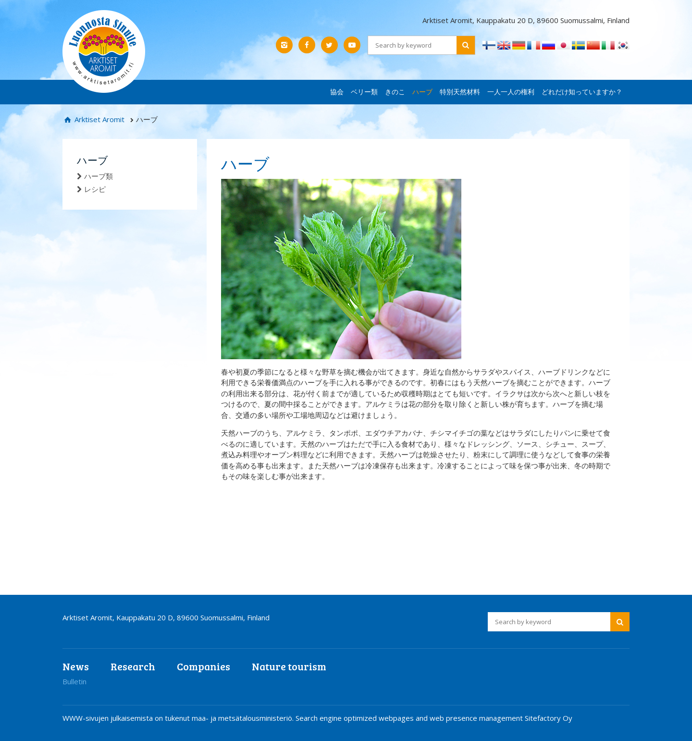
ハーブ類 (98, 176)
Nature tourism (289, 666)
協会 (337, 91)
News (75, 666)
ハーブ (422, 91)
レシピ (95, 189)
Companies (203, 666)
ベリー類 (364, 91)
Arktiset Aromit (98, 119)
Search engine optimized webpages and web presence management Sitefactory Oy (434, 718)
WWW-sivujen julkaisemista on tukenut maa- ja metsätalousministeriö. (179, 718)
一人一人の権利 (510, 91)
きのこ (395, 91)
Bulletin (74, 681)
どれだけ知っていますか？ (582, 91)
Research (133, 666)
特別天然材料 (460, 91)
